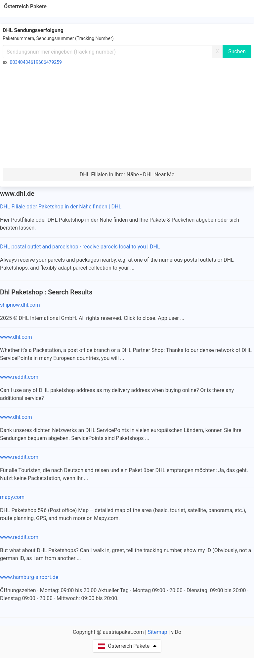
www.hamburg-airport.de (29, 577)
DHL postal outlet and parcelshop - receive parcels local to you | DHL (80, 246)
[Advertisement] (127, 118)
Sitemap (157, 632)
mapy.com (12, 497)
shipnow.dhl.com (20, 305)
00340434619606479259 (36, 62)
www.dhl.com (16, 337)
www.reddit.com (19, 377)
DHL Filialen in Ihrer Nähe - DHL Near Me (127, 174)
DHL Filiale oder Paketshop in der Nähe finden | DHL (60, 206)
